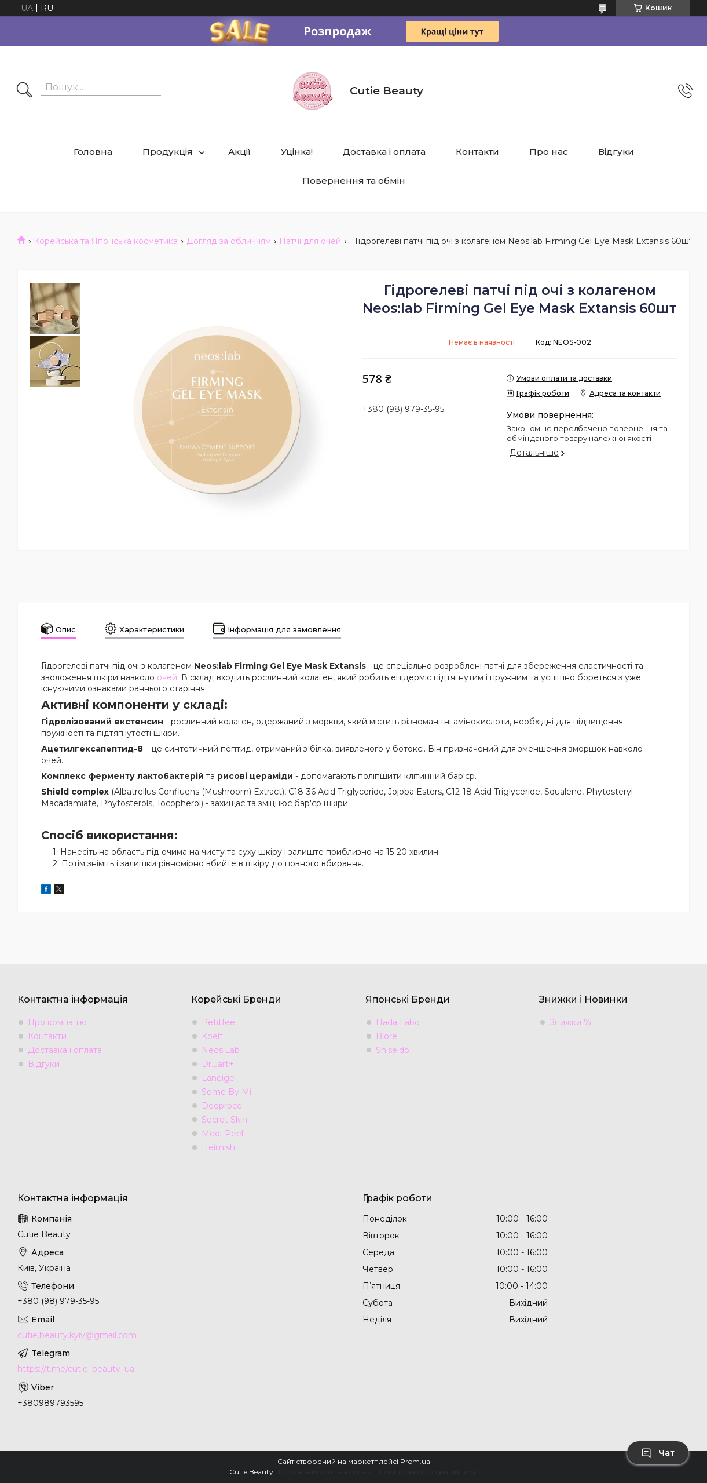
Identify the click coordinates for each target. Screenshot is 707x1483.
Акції (239, 151)
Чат (658, 1453)
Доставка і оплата (384, 151)
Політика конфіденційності (428, 1471)
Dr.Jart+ (218, 1064)
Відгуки (616, 151)
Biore (386, 1036)
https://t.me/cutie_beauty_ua (75, 1369)
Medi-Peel (222, 1133)
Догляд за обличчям (228, 241)
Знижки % (570, 1022)
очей (167, 677)
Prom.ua (415, 1461)
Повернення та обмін (353, 180)
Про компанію (57, 1022)
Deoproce (222, 1106)
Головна (93, 151)
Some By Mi (226, 1092)
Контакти (477, 151)
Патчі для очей (310, 241)
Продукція (167, 151)
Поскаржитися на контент (326, 1471)
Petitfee (218, 1022)
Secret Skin (224, 1119)
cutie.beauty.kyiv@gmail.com (77, 1335)
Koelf (212, 1036)
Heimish (218, 1147)
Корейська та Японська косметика (106, 241)
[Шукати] (24, 91)
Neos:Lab (221, 1050)
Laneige (218, 1078)
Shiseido (392, 1050)
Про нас (548, 151)
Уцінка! (297, 151)
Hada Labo (398, 1022)
